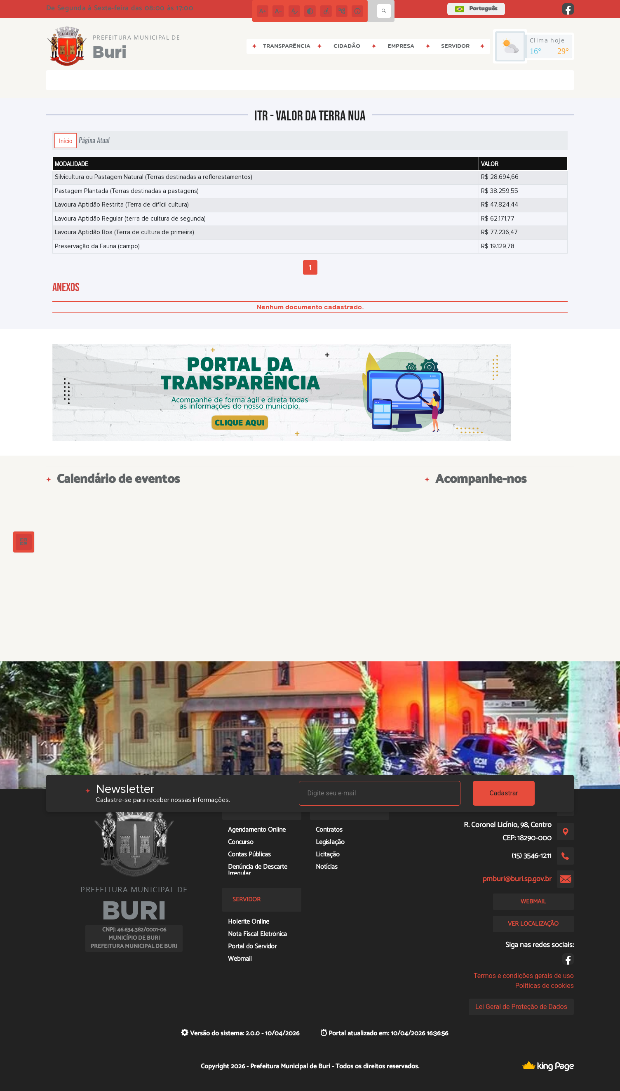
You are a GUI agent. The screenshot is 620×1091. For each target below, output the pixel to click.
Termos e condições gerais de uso (524, 976)
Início (65, 140)
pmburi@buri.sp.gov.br (517, 879)
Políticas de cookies (544, 986)
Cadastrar (503, 793)
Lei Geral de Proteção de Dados (521, 1007)
